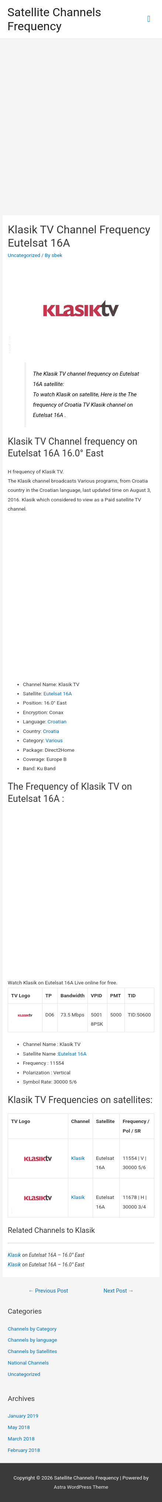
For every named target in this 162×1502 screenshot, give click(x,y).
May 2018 (19, 1427)
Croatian (57, 721)
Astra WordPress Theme (81, 1487)
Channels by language (32, 1340)
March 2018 (21, 1439)
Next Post (119, 1290)
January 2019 (23, 1416)
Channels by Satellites (32, 1351)
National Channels (28, 1363)
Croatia (51, 731)
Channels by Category (32, 1329)
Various (54, 740)
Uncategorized (24, 255)
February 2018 (24, 1450)
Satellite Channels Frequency (54, 19)
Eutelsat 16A (58, 693)
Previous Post (48, 1290)
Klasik (78, 1158)
